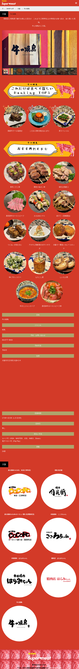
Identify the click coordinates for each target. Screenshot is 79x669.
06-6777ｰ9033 (7, 340)
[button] (5, 49)
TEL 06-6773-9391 (56, 668)
